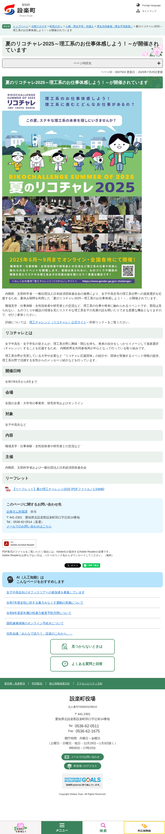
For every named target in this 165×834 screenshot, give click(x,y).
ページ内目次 (82, 63)
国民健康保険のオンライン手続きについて (35, 623)
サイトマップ (149, 11)
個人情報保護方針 (59, 683)
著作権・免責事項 (14, 683)
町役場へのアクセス (85, 765)
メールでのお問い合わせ (85, 756)
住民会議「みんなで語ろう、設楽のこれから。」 (39, 633)
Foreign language (151, 5)
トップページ (20, 26)
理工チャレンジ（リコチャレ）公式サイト (57, 322)
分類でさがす (39, 26)
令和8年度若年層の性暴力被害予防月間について (38, 613)
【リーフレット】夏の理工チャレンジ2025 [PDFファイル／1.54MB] (58, 489)
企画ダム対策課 (17, 511)
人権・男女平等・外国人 (80, 26)
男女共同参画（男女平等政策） (115, 26)
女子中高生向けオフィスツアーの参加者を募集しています (45, 592)
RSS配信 (37, 683)
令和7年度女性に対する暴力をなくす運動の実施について (44, 602)
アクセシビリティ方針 (89, 683)
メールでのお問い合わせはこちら (29, 526)
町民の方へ (56, 26)
